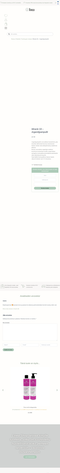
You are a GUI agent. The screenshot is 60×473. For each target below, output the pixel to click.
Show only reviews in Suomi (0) (11, 309)
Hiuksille (18, 40)
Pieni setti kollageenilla (30, 408)
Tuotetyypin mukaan (26, 40)
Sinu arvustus (6, 323)
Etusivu (13, 40)
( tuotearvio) (16, 410)
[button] (3, 391)
